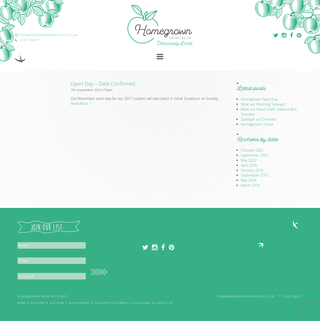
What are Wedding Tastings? (263, 104)
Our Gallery (141, 303)
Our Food (37, 303)
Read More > (81, 103)
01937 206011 (292, 296)
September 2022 (254, 155)
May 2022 (248, 160)
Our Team (57, 303)
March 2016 (250, 185)
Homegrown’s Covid (257, 124)
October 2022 (252, 150)
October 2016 (252, 170)
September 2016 (254, 175)
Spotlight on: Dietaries (258, 119)
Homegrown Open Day (259, 99)
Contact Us (163, 303)
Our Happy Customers (111, 303)
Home (22, 303)
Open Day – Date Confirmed (103, 83)
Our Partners (79, 303)
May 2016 (248, 180)
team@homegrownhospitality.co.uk (246, 296)
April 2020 (249, 165)
